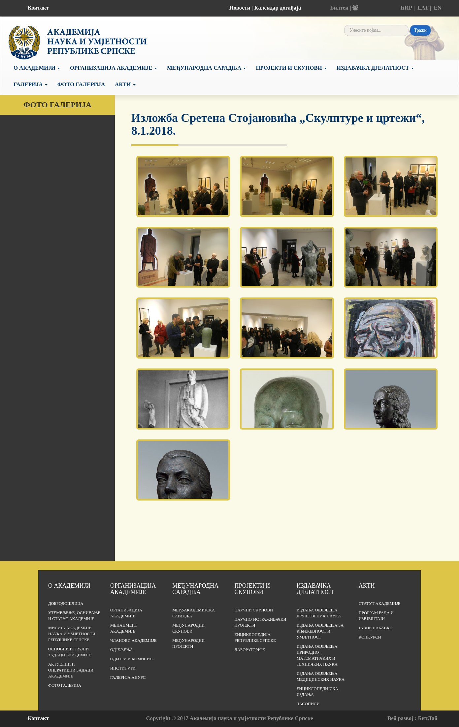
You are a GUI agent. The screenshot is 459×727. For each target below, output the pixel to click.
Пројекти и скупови (291, 68)
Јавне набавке (375, 628)
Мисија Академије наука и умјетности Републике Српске (71, 634)
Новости (239, 8)
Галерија (31, 84)
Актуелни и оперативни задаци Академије (70, 670)
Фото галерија (81, 84)
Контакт (38, 8)
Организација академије (133, 589)
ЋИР (406, 8)
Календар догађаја (277, 8)
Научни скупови (253, 610)
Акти (125, 84)
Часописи (308, 704)
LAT (422, 8)
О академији (37, 68)
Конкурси (370, 637)
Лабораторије (249, 649)
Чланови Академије (133, 640)
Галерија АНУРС (128, 677)
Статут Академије (380, 603)
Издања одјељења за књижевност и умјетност (320, 631)
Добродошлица (65, 603)
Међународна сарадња (206, 68)
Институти (123, 668)
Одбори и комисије (132, 659)
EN (438, 8)
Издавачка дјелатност (375, 68)
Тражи (420, 30)
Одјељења (121, 649)
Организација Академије (113, 68)
